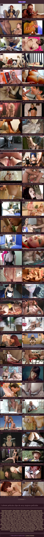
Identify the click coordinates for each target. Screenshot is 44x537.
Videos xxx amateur (39, 524)
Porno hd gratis (19, 525)
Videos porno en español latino (22, 2)
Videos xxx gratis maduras (29, 525)
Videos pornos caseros (16, 529)
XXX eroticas (3, 519)
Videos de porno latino (37, 518)
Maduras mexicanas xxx (37, 520)
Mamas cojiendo (21, 519)
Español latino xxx (26, 515)
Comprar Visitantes (30, 535)
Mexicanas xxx (13, 518)
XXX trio (13, 525)
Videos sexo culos (32, 522)
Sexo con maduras (17, 515)
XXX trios (4, 516)
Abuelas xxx (9, 515)
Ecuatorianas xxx (11, 520)
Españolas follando (32, 511)
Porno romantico (7, 528)
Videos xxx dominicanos (30, 527)
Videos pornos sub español (36, 510)
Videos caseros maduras (27, 523)
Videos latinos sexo (6, 525)
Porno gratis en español (16, 528)
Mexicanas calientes (23, 522)
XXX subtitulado (16, 511)
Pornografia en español (7, 510)
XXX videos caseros (25, 510)
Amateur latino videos (11, 527)
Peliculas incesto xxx (18, 516)
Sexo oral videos (27, 514)
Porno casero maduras (7, 511)
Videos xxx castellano (21, 520)
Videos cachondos (9, 514)
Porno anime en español (10, 513)
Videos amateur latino (12, 519)
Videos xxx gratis (14, 522)
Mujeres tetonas (24, 511)
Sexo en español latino (29, 524)
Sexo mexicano (34, 514)
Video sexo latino (28, 518)
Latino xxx (26, 516)
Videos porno (10, 516)
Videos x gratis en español (17, 524)
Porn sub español (33, 529)
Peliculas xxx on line (38, 523)
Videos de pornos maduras (31, 519)
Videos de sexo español (21, 513)
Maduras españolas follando (29, 528)
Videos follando (16, 510)
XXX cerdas (20, 518)
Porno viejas (33, 515)
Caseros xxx (29, 520)
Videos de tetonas (25, 529)
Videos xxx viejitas (5, 522)
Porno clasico (40, 515)
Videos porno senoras (29, 531)
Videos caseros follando (32, 513)
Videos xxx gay (6, 523)
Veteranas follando (5, 518)
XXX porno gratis (18, 514)
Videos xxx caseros (19, 531)
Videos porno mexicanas (16, 523)
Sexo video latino (20, 527)
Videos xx (38, 528)
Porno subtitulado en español (35, 516)
